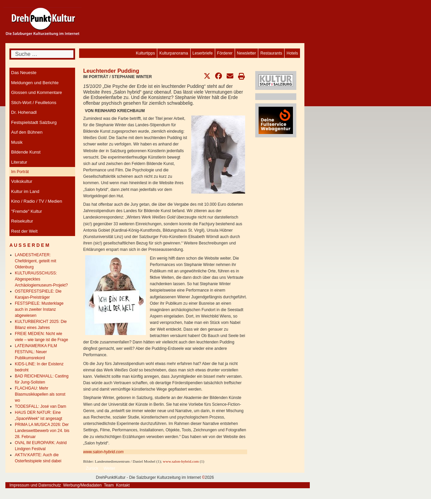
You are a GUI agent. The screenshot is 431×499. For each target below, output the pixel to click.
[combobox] (42, 54)
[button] (207, 76)
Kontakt (123, 485)
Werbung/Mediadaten (82, 485)
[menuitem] (292, 53)
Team (108, 485)
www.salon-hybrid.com (103, 452)
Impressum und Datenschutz (35, 485)
